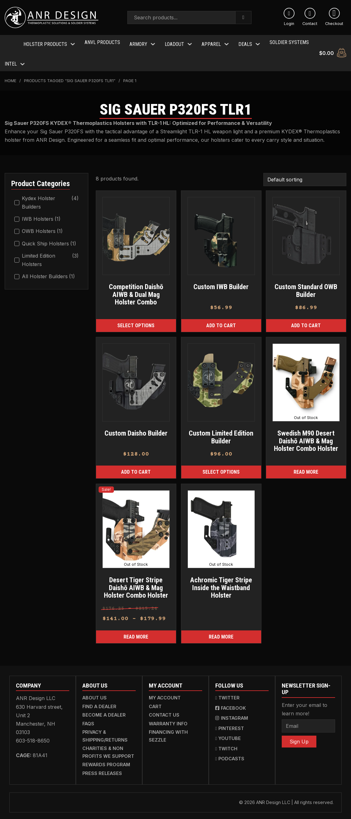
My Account (165, 694)
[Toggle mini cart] (332, 51)
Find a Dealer (99, 702)
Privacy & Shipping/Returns (105, 732)
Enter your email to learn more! (304, 705)
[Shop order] (304, 175)
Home (10, 77)
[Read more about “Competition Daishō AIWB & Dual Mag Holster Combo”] (136, 321)
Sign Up (299, 738)
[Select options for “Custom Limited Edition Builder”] (221, 468)
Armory (138, 42)
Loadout (174, 42)
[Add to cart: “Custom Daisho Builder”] (136, 468)
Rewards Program (106, 760)
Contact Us (164, 711)
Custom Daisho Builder (136, 429)
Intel (11, 60)
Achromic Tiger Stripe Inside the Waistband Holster (221, 583)
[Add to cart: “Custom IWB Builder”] (221, 321)
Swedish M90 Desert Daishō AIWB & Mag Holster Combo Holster (306, 437)
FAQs (88, 720)
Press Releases (102, 769)
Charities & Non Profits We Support (108, 748)
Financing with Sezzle (168, 732)
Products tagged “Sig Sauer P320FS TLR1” (69, 77)
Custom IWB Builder (221, 283)
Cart (155, 702)
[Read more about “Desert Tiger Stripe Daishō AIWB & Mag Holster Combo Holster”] (136, 632)
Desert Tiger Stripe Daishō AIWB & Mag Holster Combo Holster (136, 583)
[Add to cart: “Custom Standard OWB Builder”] (306, 321)
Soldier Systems (289, 42)
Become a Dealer (104, 711)
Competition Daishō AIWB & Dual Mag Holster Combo (136, 290)
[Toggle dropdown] (72, 42)
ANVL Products (102, 42)
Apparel (211, 42)
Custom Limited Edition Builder (221, 433)
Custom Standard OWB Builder (306, 287)
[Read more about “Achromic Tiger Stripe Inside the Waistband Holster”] (221, 632)
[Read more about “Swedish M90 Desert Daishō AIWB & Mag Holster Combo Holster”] (306, 468)
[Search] (243, 17)
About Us (94, 694)
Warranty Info (168, 720)
